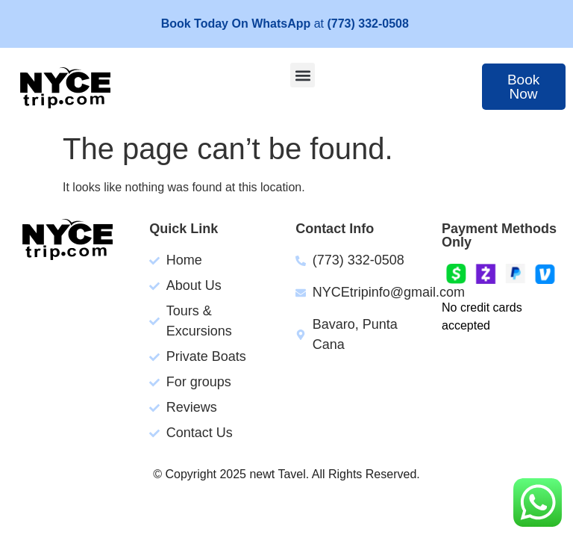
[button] (302, 75)
